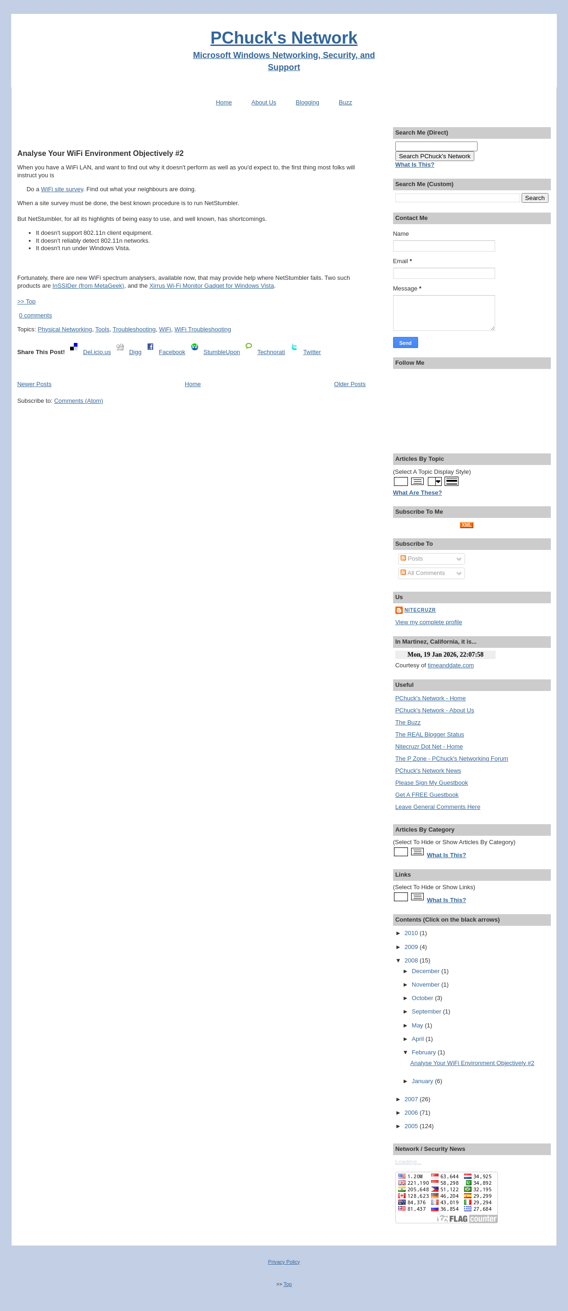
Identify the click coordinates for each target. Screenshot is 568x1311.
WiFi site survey (62, 189)
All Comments (422, 572)
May (418, 1025)
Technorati (271, 352)
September (427, 1011)
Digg (135, 352)
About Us (264, 102)
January (423, 1081)
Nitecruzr (420, 610)
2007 (412, 1099)
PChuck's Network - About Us (434, 710)
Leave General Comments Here (438, 806)
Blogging (307, 102)
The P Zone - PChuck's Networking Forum (452, 758)
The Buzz (408, 722)
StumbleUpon (222, 352)
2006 (412, 1112)
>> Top (26, 301)
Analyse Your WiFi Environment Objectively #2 (100, 153)
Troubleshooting (134, 329)
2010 (412, 933)
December (426, 971)
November (426, 984)
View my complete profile (428, 622)
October (423, 998)
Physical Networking (65, 329)
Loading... (408, 1161)
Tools (102, 329)
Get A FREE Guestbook (427, 794)
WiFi (165, 329)
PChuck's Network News (428, 770)
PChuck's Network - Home (430, 698)
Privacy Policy (284, 1262)
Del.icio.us (97, 352)
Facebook (172, 352)
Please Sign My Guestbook (431, 782)
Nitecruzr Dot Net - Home (429, 746)
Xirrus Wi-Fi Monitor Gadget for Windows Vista (211, 285)
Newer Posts (34, 384)
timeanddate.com (451, 665)
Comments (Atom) (78, 400)
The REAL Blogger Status (429, 734)
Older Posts (350, 384)
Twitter (312, 352)
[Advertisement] (191, 131)
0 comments (35, 315)
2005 (412, 1126)
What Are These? (417, 492)
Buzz (345, 102)
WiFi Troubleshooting (202, 329)
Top (288, 1284)
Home (224, 102)
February (425, 1052)
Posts (411, 558)
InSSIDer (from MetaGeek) (88, 285)
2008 (412, 960)
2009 (412, 946)
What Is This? (446, 855)
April (419, 1038)
